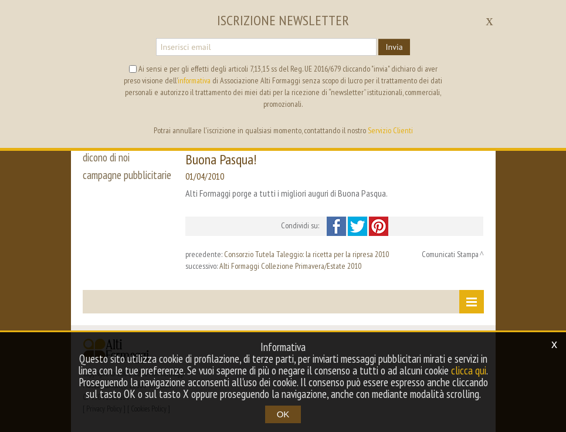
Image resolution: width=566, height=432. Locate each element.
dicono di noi (106, 157)
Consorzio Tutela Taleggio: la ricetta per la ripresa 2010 (306, 254)
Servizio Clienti (390, 130)
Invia (393, 47)
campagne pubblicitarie (127, 175)
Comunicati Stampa (450, 254)
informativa (194, 80)
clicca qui (468, 370)
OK (283, 414)
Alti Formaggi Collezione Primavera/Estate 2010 (290, 266)
